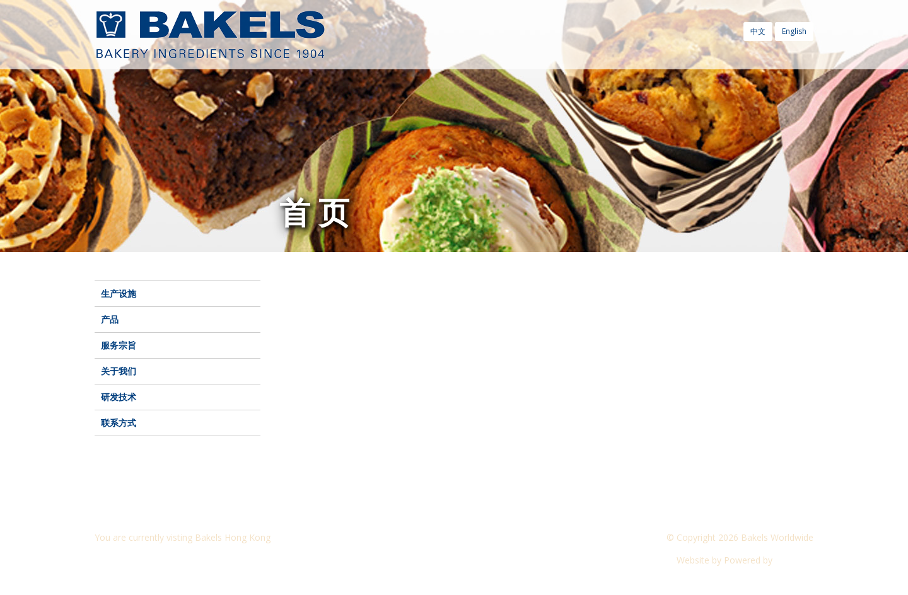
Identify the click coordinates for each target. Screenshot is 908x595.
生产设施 (118, 293)
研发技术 (118, 397)
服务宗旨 (118, 345)
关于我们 (118, 371)
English (794, 31)
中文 (757, 31)
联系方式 (118, 423)
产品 (110, 319)
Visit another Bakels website (160, 560)
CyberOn (794, 560)
